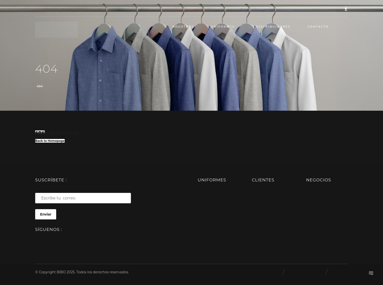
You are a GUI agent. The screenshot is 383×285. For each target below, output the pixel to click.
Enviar (45, 214)
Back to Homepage (50, 140)
